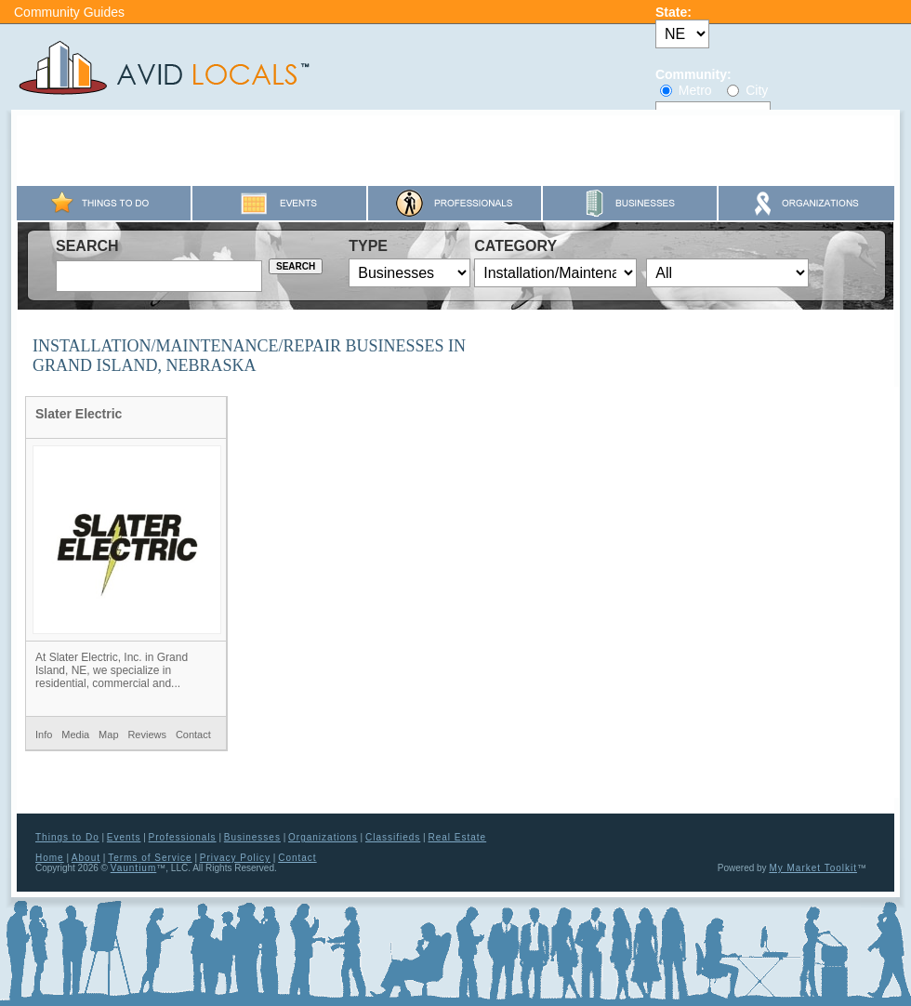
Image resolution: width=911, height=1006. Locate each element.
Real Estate (457, 837)
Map (108, 734)
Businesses (252, 837)
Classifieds (392, 837)
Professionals (183, 837)
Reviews (146, 734)
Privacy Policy (235, 858)
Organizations (323, 837)
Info (43, 734)
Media (75, 734)
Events (124, 837)
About (86, 858)
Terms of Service (149, 858)
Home (49, 858)
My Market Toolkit (813, 868)
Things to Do (67, 837)
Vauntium (134, 868)
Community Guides (69, 12)
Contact (193, 734)
